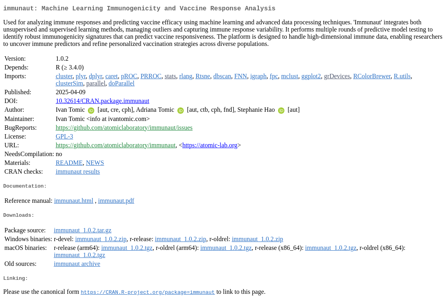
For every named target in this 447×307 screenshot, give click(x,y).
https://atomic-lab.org (209, 146)
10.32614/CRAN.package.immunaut (102, 102)
